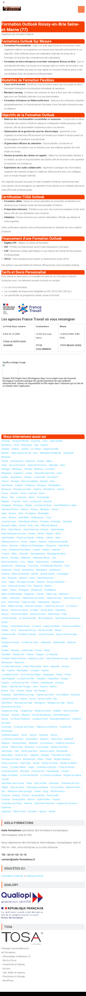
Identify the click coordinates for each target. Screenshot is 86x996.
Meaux (58, 630)
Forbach (5, 553)
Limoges (59, 682)
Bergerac (41, 485)
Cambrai (5, 573)
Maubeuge (21, 565)
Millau (49, 461)
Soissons (35, 441)
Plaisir (47, 650)
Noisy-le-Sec (21, 755)
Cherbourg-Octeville (58, 541)
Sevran (4, 747)
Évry (13, 690)
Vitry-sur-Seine (17, 787)
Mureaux (15, 650)
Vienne (22, 525)
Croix (67, 565)
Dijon (52, 481)
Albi (3, 670)
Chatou (30, 654)
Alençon (23, 578)
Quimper (33, 493)
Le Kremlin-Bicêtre (29, 775)
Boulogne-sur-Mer (26, 582)
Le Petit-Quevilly (9, 618)
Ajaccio (43, 811)
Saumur (42, 541)
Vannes (45, 549)
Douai (17, 569)
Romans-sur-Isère (22, 489)
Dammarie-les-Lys (27, 630)
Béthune (41, 582)
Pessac (34, 509)
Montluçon (6, 445)
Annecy (5, 614)
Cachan (5, 779)
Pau (30, 586)
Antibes (15, 449)
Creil (3, 578)
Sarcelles (32, 811)
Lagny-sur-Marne (51, 626)
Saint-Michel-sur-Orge (23, 694)
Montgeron (40, 702)
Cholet (24, 541)
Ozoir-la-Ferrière (46, 634)
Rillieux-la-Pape (15, 606)
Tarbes (13, 590)
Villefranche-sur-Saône (34, 598)
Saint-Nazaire (7, 537)
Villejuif (4, 787)
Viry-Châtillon (62, 694)
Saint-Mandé (53, 771)
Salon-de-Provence (37, 465)
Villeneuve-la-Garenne (47, 726)
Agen (58, 537)
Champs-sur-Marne (71, 626)
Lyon (3, 602)
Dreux (23, 493)
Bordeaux (18, 505)
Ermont (25, 795)
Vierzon (5, 481)
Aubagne (5, 469)
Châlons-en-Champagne (32, 545)
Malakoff (69, 739)
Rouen (4, 622)
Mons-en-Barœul (9, 561)
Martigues (17, 469)
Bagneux (5, 743)
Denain (34, 573)
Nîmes (4, 497)
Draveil (20, 690)
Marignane (6, 473)
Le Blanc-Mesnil (18, 767)
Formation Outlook (12, 876)
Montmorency (58, 791)
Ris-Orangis (40, 690)
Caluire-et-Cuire (54, 598)
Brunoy (4, 690)
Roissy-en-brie (34, 876)
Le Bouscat (35, 501)
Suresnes (43, 735)
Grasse (44, 445)
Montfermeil (29, 759)
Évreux (4, 493)
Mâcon (4, 610)
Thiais (29, 783)
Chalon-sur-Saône (19, 610)
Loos (22, 561)
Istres (4, 465)
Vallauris (5, 449)
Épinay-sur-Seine (50, 763)
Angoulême (16, 477)
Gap (36, 445)
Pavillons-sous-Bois (65, 743)
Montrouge (6, 731)
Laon (45, 441)
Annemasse (54, 614)
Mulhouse (63, 594)
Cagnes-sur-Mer (51, 449)
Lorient (36, 549)
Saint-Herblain (57, 529)
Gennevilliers (32, 739)
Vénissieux (15, 598)
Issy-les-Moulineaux (41, 714)
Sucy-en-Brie (40, 783)
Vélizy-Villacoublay (32, 666)
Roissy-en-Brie (46, 630)
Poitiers (35, 682)
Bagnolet (33, 743)
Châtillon (57, 710)
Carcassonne (16, 461)
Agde (4, 513)
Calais (12, 582)
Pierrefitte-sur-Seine (61, 755)
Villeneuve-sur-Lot (10, 541)
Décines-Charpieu (33, 606)
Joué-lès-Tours (8, 521)
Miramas (39, 469)
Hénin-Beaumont (45, 578)
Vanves (33, 735)
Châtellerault (47, 682)
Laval (4, 549)
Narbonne (30, 461)
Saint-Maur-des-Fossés (12, 783)
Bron (3, 606)
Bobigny (45, 755)
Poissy (38, 650)
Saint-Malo (23, 517)
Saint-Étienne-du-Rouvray (67, 618)
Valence (37, 489)
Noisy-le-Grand (47, 751)
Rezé (58, 533)
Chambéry (61, 610)
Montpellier (43, 513)
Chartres (14, 493)
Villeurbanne (44, 602)
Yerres (33, 698)
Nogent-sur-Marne (72, 775)
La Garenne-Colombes (12, 739)
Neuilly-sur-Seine (43, 710)
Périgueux (30, 485)
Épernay (14, 545)
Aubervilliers (7, 755)
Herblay (16, 795)
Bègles (28, 505)
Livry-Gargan (42, 747)
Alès (12, 497)
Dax (37, 525)
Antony (4, 719)
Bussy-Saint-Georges (66, 634)
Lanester (56, 549)
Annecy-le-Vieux (38, 614)
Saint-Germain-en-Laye (57, 658)
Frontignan (30, 513)
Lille (54, 557)
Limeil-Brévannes (9, 771)
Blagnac (5, 501)
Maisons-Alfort (73, 787)
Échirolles (56, 521)
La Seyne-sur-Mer (25, 678)
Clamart (15, 714)
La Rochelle (39, 477)
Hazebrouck (7, 565)
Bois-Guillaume (45, 618)
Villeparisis (46, 642)
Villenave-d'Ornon (9, 509)
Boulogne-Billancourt (60, 719)
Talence (24, 509)
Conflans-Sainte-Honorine (13, 658)
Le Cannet (36, 449)
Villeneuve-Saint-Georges (20, 791)
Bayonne (38, 586)
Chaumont (51, 545)
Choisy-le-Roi (38, 771)
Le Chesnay (52, 654)
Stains (40, 759)
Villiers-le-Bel (19, 811)
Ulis (55, 698)
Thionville (23, 553)
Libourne (48, 501)
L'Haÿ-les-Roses (66, 767)
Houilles (5, 650)
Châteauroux (37, 517)
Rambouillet (59, 642)
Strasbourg (36, 590)
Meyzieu (56, 602)
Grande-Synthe (47, 573)
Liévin (32, 578)
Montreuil (29, 747)
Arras (4, 582)
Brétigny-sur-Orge (56, 702)
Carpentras (53, 678)
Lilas (17, 751)
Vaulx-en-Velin (28, 602)
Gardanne (18, 473)
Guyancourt (18, 654)
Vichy (16, 445)
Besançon (6, 489)
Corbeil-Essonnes (9, 698)
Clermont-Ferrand (16, 586)
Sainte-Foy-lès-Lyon (54, 606)
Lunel (3, 517)
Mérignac (44, 509)
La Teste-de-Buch (43, 505)
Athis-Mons (6, 702)
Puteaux (5, 714)
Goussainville (38, 795)
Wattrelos (25, 557)
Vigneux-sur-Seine (45, 694)
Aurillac (4, 477)
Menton (5, 453)
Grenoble (67, 521)
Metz (14, 553)
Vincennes (54, 783)
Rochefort (52, 477)
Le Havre (36, 626)
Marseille (53, 465)
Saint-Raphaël (8, 678)
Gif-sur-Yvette (44, 698)
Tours (48, 517)
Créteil (37, 791)
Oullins (4, 598)
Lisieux (29, 473)
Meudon (26, 714)
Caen (59, 473)
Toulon (68, 674)
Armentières (28, 569)
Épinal (4, 686)
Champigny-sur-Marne (37, 787)
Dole (30, 525)
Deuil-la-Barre (19, 799)
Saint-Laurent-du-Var (21, 453)
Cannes (25, 449)
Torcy (13, 630)
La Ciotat (49, 469)
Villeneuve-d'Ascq (41, 557)
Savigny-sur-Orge (9, 710)
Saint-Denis (6, 751)
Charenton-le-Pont (70, 783)
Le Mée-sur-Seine (30, 642)
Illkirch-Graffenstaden (11, 594)
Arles (62, 465)
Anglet (4, 590)
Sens (35, 686)
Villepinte (34, 755)
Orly (3, 791)
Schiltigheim (50, 590)
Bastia (52, 811)
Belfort (53, 686)
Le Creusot (72, 606)
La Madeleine (57, 561)
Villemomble (17, 747)
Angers (33, 541)
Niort (46, 666)
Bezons (31, 799)
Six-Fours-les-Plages (31, 674)
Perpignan (24, 590)
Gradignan (6, 505)
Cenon (55, 509)
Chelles (4, 630)
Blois (3, 529)
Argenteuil (6, 811)
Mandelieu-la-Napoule (50, 453)
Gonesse (5, 799)
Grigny (29, 690)
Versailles (6, 654)
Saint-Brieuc (7, 485)
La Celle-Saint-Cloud (11, 666)
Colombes (6, 726)
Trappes (40, 654)
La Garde (34, 670)
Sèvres (54, 735)
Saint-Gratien (44, 799)
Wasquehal (41, 569)
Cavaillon (41, 678)
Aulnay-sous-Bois (59, 747)
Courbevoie (65, 726)
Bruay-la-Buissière (56, 582)
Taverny (56, 799)
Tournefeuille (43, 497)
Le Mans (34, 610)
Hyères (45, 670)
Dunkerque (6, 569)
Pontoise (5, 795)
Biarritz (48, 586)
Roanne (44, 529)
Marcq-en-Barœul (20, 573)
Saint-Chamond (31, 529)
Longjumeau (26, 710)
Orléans (40, 537)
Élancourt (19, 662)
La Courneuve (46, 743)
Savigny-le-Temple (10, 642)
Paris (64, 614)
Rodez (41, 461)
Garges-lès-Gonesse (67, 803)
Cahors (49, 537)
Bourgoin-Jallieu (9, 525)
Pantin (49, 759)
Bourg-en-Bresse (20, 441)
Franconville (52, 795)
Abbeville (55, 666)
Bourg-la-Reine (19, 743)
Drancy (4, 767)
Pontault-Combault (27, 634)
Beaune (44, 481)
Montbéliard (54, 485)
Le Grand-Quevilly (27, 618)
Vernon (60, 489)
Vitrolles (28, 469)
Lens (3, 586)
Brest (42, 493)
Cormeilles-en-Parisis (11, 803)
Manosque (27, 445)
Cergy (46, 791)
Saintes (27, 477)
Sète (21, 513)
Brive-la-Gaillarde (30, 481)
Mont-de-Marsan (49, 525)
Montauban (22, 670)
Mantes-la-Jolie (36, 658)
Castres (11, 670)
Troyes (4, 461)
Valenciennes (42, 561)
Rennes (12, 517)
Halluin (30, 561)
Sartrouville (27, 650)
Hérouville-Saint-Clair (45, 473)
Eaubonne (6, 807)
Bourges (15, 481)
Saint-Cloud (56, 739)
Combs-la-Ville (8, 634)
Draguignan (48, 674)
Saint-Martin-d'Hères (28, 521)
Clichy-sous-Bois (29, 751)
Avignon (5, 682)
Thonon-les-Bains (19, 614)
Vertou (40, 533)
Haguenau (29, 594)
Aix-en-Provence (17, 465)
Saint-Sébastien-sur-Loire (13, 533)
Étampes (75, 694)
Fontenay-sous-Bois (46, 767)
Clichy (24, 735)
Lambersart (55, 569)
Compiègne (62, 573)
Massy (24, 698)
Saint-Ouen (25, 763)
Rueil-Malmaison (62, 714)
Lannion (19, 485)
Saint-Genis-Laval (72, 598)
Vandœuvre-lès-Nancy (20, 549)
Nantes (49, 533)
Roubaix (15, 557)
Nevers (4, 557)
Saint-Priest (13, 602)
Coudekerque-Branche (51, 565)
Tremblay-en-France (11, 759)
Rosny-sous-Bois (9, 763)
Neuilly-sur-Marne (68, 763)
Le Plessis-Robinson (20, 719)
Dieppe (4, 626)
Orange (64, 678)
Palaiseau (6, 694)
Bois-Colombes (71, 710)
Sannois (28, 803)
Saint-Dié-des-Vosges (20, 686)
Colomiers (22, 497)
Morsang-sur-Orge (23, 702)
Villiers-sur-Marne (9, 775)
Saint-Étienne (14, 529)
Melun (4, 638)
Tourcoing (33, 565)
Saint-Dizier (63, 545)
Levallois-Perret (40, 719)
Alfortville (24, 771)
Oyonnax (5, 441)
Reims (4, 545)
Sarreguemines (37, 553)
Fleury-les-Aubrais (25, 537)
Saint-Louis (51, 594)
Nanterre (44, 739)
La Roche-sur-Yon (20, 682)
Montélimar (49, 489)
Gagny (31, 767)
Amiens (65, 666)
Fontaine (44, 521)
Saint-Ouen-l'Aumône (44, 803)
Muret (32, 497)
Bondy (36, 763)
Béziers (12, 513)
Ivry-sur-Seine (57, 787)
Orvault (31, 533)
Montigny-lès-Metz (57, 553)
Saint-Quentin (56, 441)
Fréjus (59, 674)
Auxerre (44, 686)
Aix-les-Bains (47, 610)
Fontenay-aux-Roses (24, 726)
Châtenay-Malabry (10, 735)
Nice (35, 453)
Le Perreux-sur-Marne (50, 775)
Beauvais (12, 578)
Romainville (62, 751)
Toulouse (16, 501)
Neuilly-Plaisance (62, 759)
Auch (25, 501)
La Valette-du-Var (9, 674)
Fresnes (65, 771)
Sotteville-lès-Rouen (20, 626)
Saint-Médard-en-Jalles (65, 505)
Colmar (40, 594)
